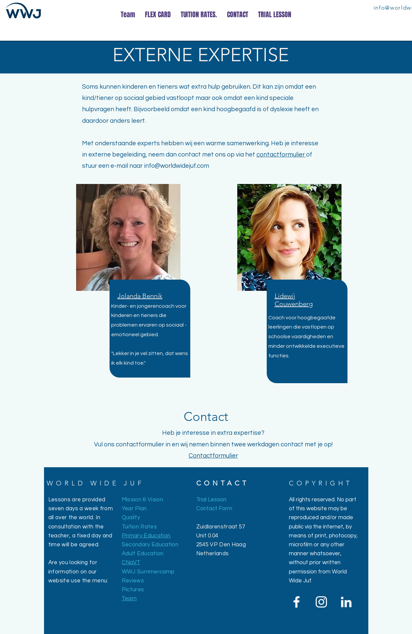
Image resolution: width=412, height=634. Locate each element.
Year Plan (134, 509)
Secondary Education (150, 545)
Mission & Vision (142, 500)
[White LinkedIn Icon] (346, 602)
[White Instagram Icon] (321, 602)
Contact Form (214, 509)
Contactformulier (213, 455)
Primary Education (146, 536)
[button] (139, 296)
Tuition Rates (139, 527)
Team (129, 599)
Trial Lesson (211, 500)
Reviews (133, 581)
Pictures (133, 590)
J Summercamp (153, 572)
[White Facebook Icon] (296, 602)
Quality (131, 518)
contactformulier (281, 154)
